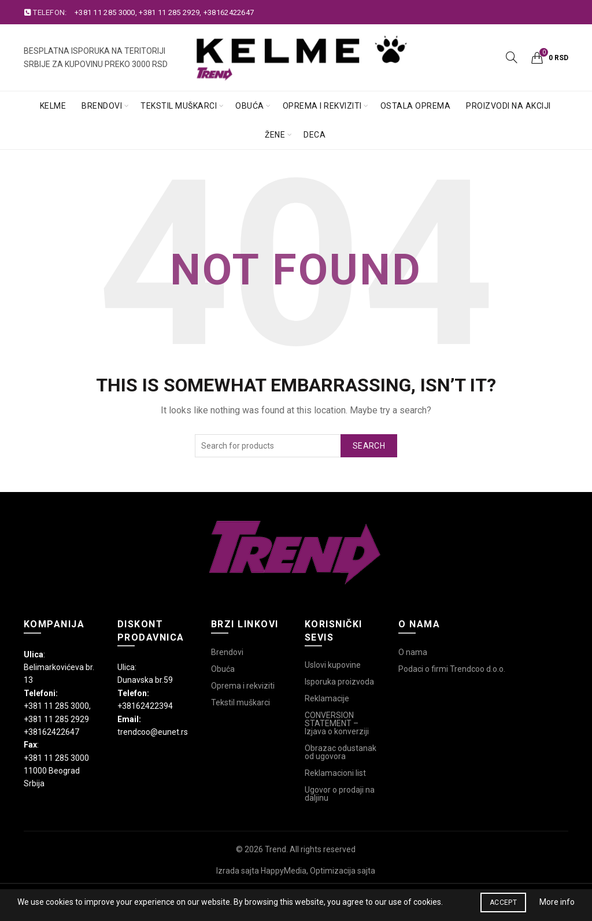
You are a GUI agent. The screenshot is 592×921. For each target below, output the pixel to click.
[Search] (511, 57)
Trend (275, 849)
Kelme (53, 105)
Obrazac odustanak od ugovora (340, 752)
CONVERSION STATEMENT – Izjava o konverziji (337, 723)
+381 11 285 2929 (169, 12)
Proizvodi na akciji (508, 105)
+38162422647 (229, 12)
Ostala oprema (415, 105)
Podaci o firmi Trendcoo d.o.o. (451, 669)
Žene (275, 134)
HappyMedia (283, 870)
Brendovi (102, 105)
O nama (412, 652)
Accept (503, 902)
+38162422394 (145, 706)
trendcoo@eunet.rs (152, 732)
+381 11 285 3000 (105, 12)
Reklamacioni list (335, 773)
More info (557, 902)
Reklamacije (327, 698)
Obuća (249, 105)
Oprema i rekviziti (322, 105)
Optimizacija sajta (342, 870)
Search (369, 445)
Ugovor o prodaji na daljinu (340, 793)
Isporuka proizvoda (339, 681)
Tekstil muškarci (178, 105)
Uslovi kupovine (333, 665)
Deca (314, 134)
